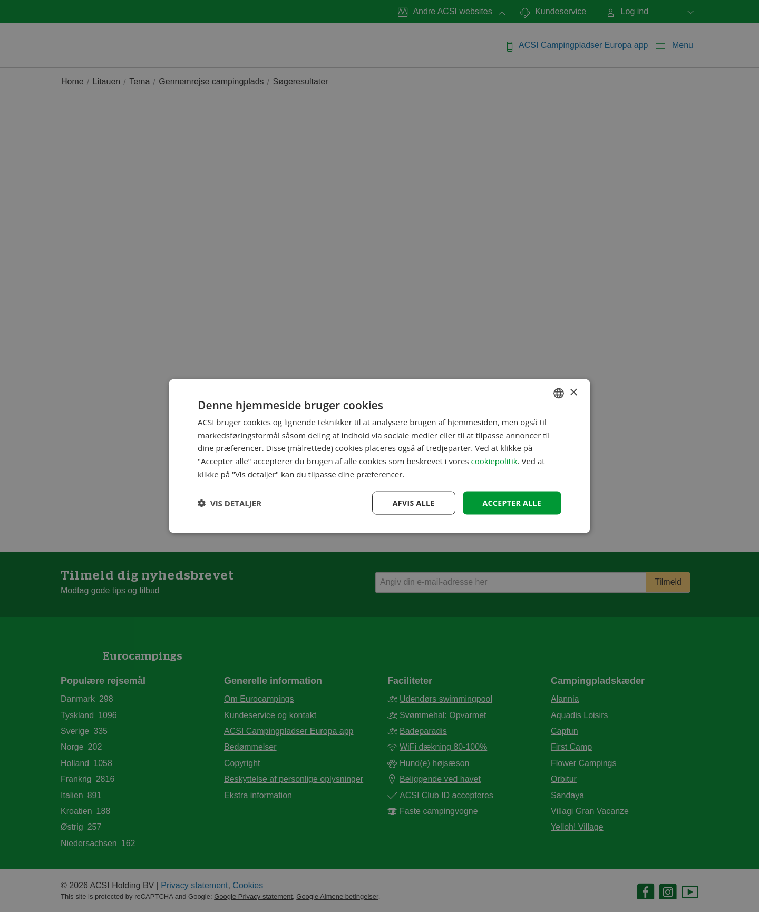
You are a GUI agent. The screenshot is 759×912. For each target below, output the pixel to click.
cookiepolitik (494, 461)
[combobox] (558, 393)
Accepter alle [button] (512, 502)
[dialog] (379, 456)
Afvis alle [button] (414, 502)
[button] (229, 503)
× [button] (573, 393)
